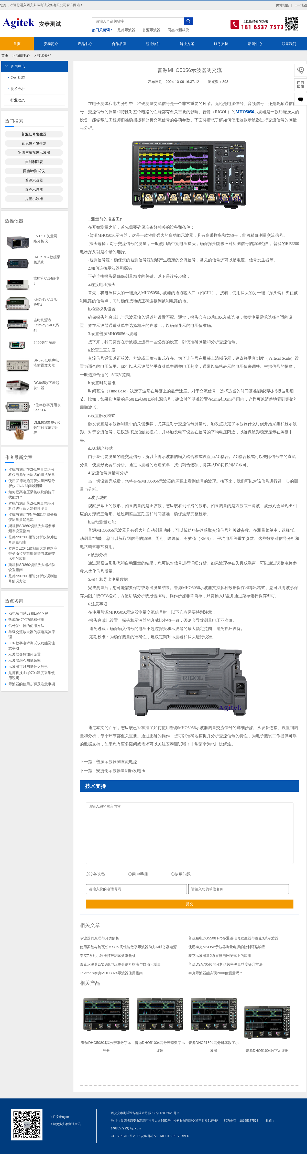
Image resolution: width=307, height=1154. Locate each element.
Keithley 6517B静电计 (46, 301)
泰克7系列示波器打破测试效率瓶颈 (108, 956)
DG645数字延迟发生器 (46, 385)
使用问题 (181, 874)
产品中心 (85, 44)
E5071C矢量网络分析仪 (45, 238)
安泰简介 (51, 44)
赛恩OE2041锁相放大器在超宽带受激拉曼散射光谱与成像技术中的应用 (32, 553)
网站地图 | (284, 5)
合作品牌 (119, 44)
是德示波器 (126, 30)
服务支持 (221, 44)
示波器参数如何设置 (24, 654)
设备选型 (95, 874)
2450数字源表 (45, 342)
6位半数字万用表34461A (47, 407)
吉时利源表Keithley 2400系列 (46, 325)
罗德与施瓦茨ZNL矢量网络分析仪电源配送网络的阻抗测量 (31, 472)
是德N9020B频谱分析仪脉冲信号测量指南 (32, 539)
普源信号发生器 (34, 134)
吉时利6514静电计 (46, 280)
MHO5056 (245, 112)
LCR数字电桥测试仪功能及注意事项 (31, 645)
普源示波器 (151, 30)
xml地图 (301, 5)
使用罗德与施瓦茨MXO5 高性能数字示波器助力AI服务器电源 (128, 947)
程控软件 (153, 44)
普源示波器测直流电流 (116, 762)
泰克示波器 (34, 189)
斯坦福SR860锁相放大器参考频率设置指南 (31, 528)
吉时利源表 (34, 162)
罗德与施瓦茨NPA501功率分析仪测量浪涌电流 (32, 517)
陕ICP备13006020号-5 (163, 1113)
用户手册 (138, 874)
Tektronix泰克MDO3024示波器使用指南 (111, 973)
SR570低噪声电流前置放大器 (46, 362)
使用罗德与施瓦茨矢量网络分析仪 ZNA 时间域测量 (31, 483)
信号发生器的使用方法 (26, 626)
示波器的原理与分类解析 (99, 938)
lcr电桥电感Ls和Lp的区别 (28, 613)
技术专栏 (44, 56)
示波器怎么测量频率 (24, 660)
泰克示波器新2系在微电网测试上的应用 (219, 956)
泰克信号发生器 (34, 143)
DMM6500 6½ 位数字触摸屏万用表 (47, 427)
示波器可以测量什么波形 (28, 667)
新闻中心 (255, 44)
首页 (16, 44)
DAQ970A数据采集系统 (47, 259)
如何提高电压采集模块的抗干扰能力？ (31, 494)
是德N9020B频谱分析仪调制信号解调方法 (32, 578)
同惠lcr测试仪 (178, 30)
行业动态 (17, 100)
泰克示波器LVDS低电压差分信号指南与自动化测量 (120, 964)
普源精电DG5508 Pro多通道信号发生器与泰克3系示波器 (233, 938)
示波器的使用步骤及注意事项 (31, 684)
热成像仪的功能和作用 (26, 619)
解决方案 (187, 44)
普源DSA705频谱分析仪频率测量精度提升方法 (225, 964)
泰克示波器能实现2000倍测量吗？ (215, 973)
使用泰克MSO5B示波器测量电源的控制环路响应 (226, 947)
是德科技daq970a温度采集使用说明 (31, 675)
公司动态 (17, 78)
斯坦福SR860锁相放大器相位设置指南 (31, 567)
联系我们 (289, 44)
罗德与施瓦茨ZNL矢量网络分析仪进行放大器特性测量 (31, 505)
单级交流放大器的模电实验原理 (31, 634)
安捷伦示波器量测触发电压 (120, 770)
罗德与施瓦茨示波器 (34, 153)
